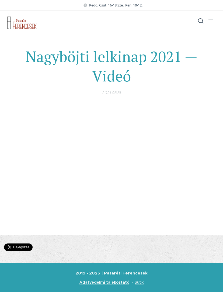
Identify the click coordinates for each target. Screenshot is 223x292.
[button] (200, 21)
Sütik (139, 282)
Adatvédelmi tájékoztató (104, 282)
